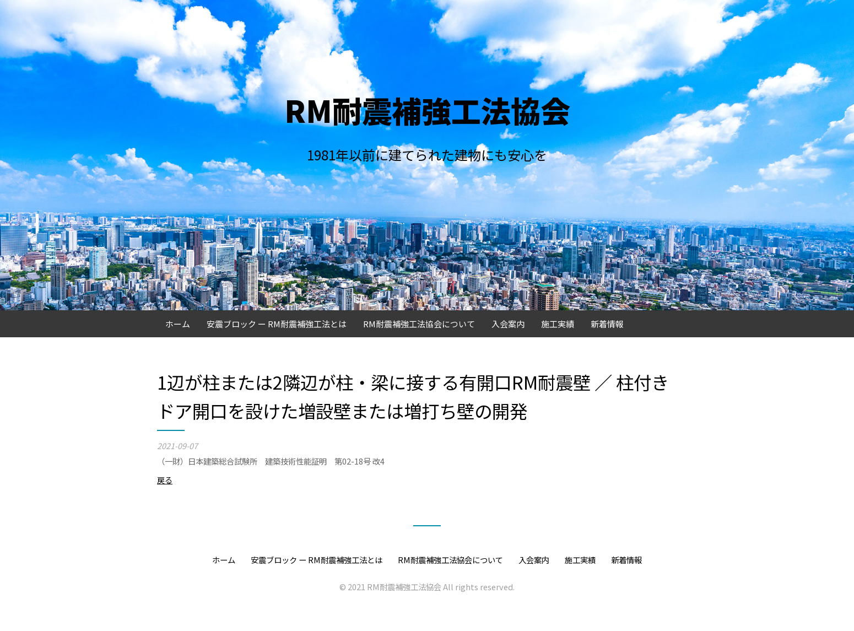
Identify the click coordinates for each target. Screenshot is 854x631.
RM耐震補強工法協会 (427, 110)
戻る (164, 480)
